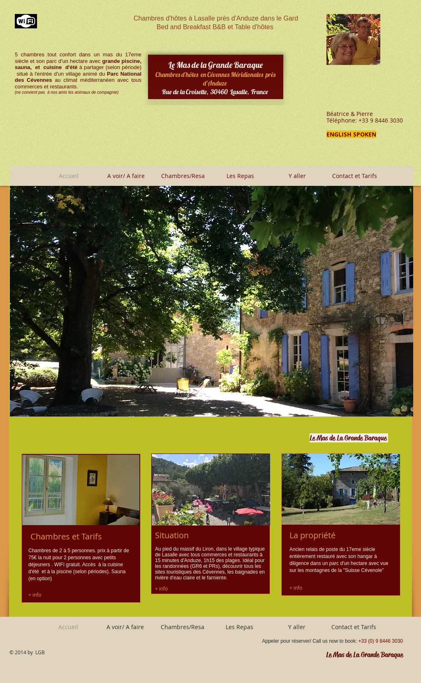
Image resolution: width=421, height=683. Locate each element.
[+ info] (35, 594)
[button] (211, 301)
